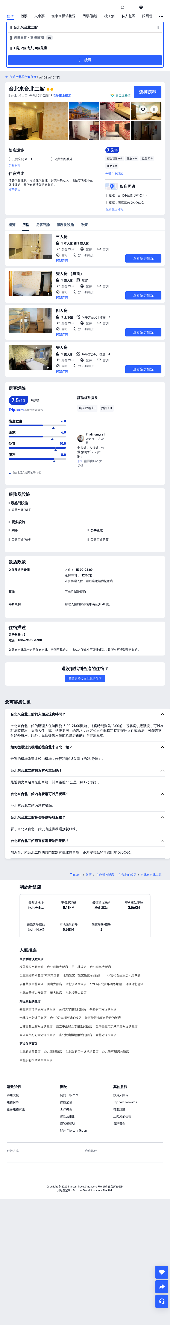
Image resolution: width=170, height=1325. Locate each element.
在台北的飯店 (127, 874)
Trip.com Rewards (125, 1102)
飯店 (89, 874)
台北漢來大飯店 (76, 984)
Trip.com (75, 874)
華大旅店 (56, 992)
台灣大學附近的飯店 (72, 1009)
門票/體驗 (89, 16)
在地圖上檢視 (114, 209)
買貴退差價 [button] (123, 95)
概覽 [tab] (12, 225)
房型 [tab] (25, 225)
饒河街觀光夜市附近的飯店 (103, 1017)
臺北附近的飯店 (106, 1035)
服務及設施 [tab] (65, 225)
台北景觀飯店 (53, 1051)
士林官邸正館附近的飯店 (36, 1026)
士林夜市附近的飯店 (33, 1017)
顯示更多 (15, 189)
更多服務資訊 (16, 1109)
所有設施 (15, 165)
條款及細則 (67, 1116)
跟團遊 (147, 16)
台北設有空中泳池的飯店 (82, 1051)
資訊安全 (119, 1123)
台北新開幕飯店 (30, 1051)
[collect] (161, 1272)
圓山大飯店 (54, 984)
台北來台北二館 (27, 89)
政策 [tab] (84, 225)
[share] (161, 1286)
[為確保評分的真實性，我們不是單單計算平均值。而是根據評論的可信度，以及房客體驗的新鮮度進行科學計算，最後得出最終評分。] (41, 410)
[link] (122, 7)
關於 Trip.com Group (73, 1130)
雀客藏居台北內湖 (32, 984)
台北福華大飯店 (76, 992)
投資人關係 (120, 1095)
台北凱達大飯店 (100, 967)
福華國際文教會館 (32, 967)
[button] (132, 7)
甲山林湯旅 (79, 967)
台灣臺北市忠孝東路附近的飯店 (117, 1026)
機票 (24, 16)
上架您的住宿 (122, 1116)
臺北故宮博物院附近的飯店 (38, 1009)
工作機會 (66, 1109)
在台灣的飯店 (105, 874)
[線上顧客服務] (161, 1301)
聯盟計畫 (119, 1109)
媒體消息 (66, 1102)
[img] (38, 121)
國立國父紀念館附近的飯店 (38, 1035)
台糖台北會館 (134, 984)
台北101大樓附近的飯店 (65, 1017)
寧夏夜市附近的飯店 (103, 1009)
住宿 (10, 16)
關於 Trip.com (69, 1095)
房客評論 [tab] (43, 225)
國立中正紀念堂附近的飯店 (74, 1026)
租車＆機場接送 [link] (64, 16)
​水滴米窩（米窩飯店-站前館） (83, 975)
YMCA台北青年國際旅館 (106, 984)
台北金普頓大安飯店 (33, 992)
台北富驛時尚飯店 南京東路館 (39, 975)
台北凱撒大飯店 (57, 967)
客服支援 (13, 1095)
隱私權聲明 (67, 1123)
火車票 (39, 16)
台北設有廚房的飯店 (115, 1051)
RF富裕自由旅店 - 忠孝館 (123, 975)
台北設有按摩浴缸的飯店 (36, 1060)
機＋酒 (109, 16)
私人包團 (128, 16)
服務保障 (13, 1102)
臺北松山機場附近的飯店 (75, 1035)
